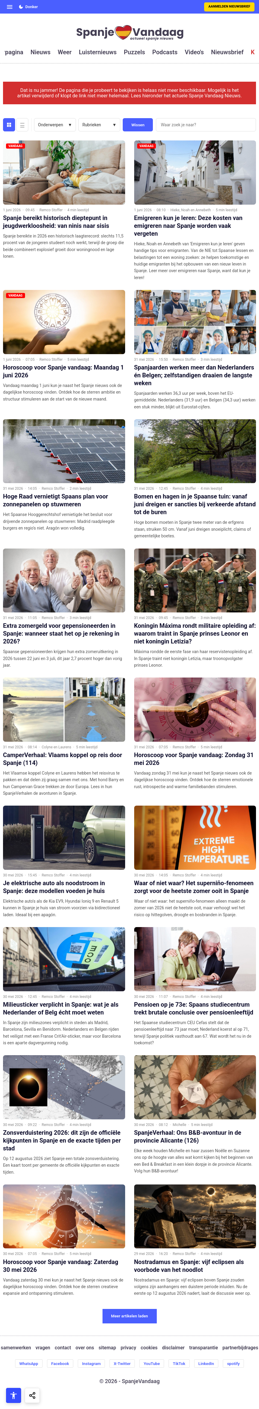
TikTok (180, 1363)
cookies (149, 1348)
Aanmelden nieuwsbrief (229, 6)
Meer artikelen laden (129, 1316)
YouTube (152, 1363)
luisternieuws (98, 52)
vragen (43, 1348)
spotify (236, 1363)
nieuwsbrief (227, 52)
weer (65, 52)
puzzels (134, 52)
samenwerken (16, 1348)
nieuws (40, 52)
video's (194, 52)
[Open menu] (10, 7)
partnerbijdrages (240, 1348)
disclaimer (173, 1348)
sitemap (107, 1348)
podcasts (165, 52)
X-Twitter (122, 1363)
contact (63, 1348)
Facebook (58, 1363)
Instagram (90, 1363)
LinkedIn (209, 1363)
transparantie (203, 1348)
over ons (85, 1348)
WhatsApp (25, 1363)
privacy (128, 1348)
